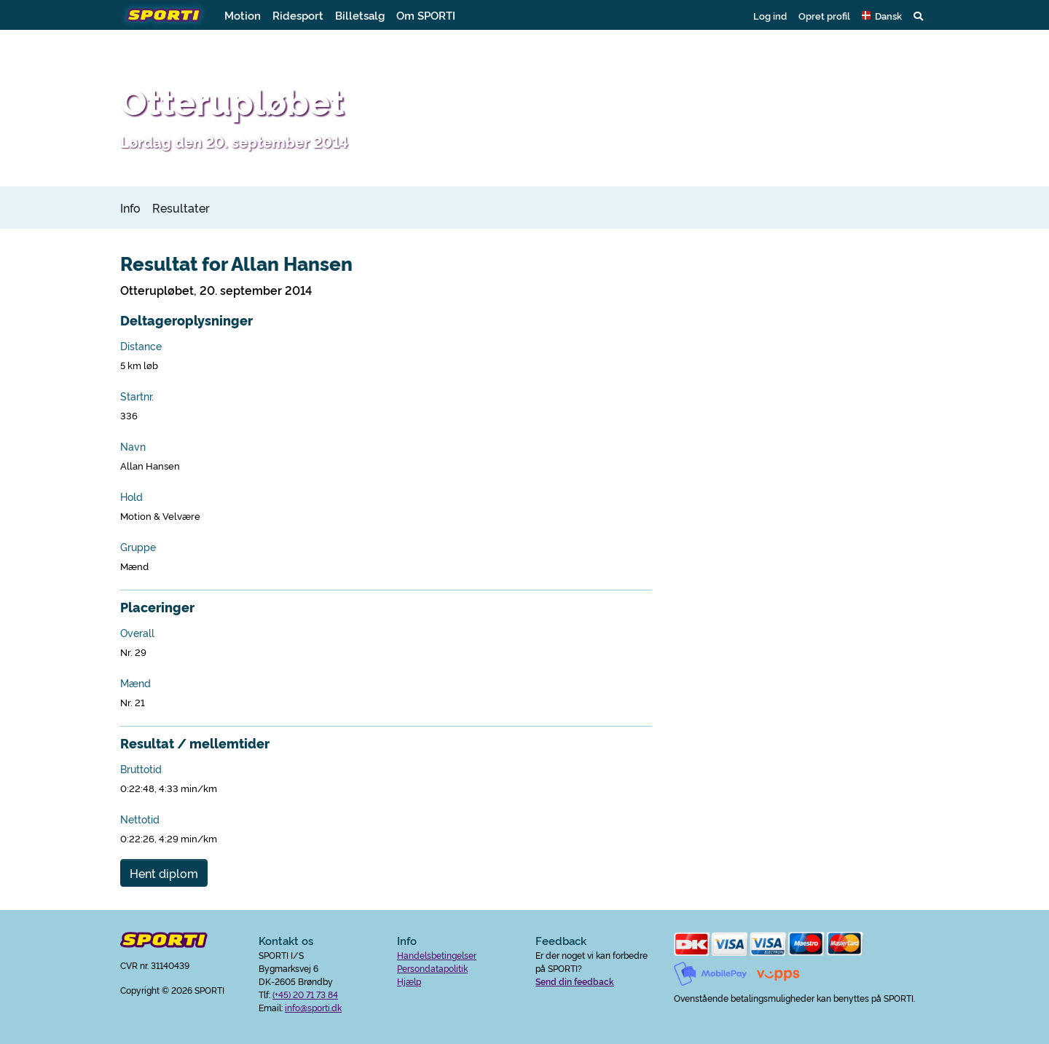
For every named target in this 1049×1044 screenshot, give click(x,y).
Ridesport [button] (297, 15)
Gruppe (138, 546)
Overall (137, 632)
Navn (133, 446)
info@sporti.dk (313, 1007)
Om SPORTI (425, 15)
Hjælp (409, 981)
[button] (882, 15)
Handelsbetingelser (436, 955)
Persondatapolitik (432, 968)
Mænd (135, 683)
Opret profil (824, 15)
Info (130, 207)
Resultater (181, 207)
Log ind (770, 15)
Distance (141, 346)
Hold (131, 496)
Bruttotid (141, 769)
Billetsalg (360, 15)
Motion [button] (242, 15)
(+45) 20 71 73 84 (305, 994)
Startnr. (137, 396)
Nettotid (140, 819)
